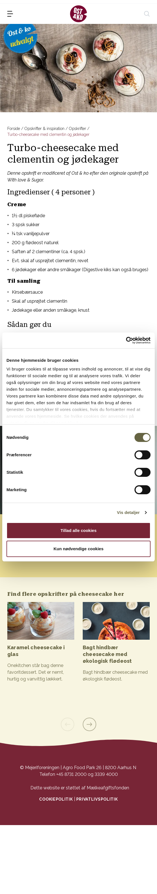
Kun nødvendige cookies (78, 548)
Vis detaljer (128, 512)
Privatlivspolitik (97, 799)
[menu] (10, 14)
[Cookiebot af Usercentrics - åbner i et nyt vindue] (126, 340)
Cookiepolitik (56, 799)
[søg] (147, 14)
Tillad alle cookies (78, 530)
